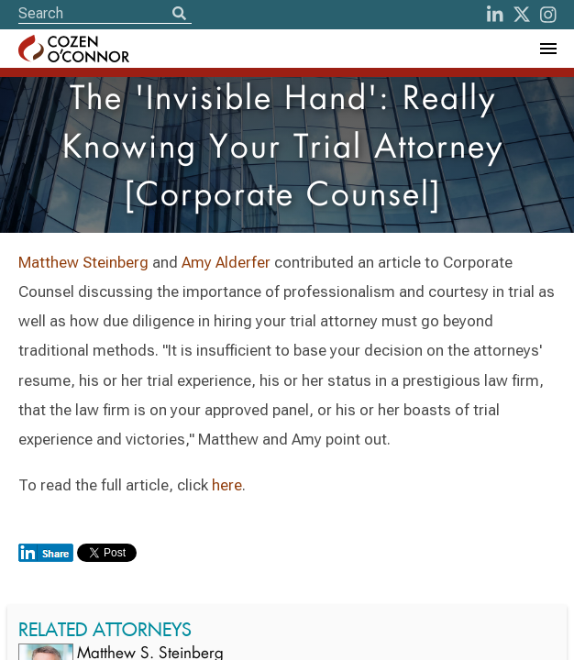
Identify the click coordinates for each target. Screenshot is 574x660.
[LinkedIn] (495, 15)
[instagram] (548, 15)
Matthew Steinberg (85, 262)
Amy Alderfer (226, 262)
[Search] (179, 15)
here (227, 485)
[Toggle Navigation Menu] (547, 48)
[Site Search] (105, 13)
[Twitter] (522, 15)
